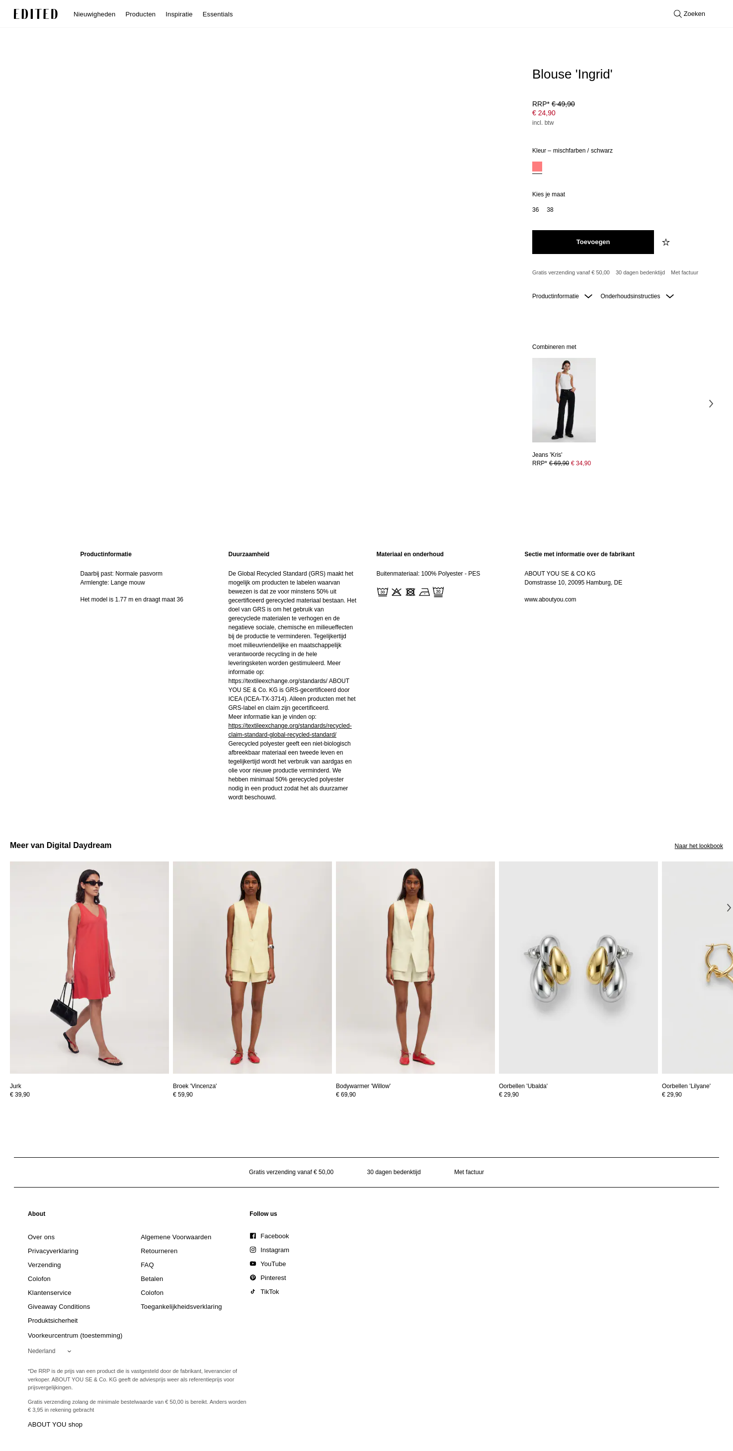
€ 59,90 (183, 1095)
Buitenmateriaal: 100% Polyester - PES (429, 573)
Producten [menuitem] (140, 14)
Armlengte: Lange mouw (113, 582)
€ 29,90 (509, 1095)
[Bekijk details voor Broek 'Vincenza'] (252, 967)
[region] (145, 676)
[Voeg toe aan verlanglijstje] (667, 242)
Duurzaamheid (249, 554)
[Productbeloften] (623, 273)
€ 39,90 (20, 1095)
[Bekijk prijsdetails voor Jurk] (89, 1095)
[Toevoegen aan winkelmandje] (593, 242)
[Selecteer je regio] (51, 1351)
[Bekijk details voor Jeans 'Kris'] (564, 400)
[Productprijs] (623, 114)
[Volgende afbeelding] (711, 404)
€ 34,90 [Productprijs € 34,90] (581, 463)
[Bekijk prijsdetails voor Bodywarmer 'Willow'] (415, 1095)
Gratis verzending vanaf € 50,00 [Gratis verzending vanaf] (571, 272)
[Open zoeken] (689, 14)
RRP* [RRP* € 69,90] (561, 463)
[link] (37, 1216)
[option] (537, 168)
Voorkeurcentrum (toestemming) (75, 1335)
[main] (367, 676)
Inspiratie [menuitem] (178, 14)
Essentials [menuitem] (218, 14)
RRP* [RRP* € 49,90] (553, 103)
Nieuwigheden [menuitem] (94, 14)
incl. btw (543, 122)
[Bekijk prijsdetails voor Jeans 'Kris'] (564, 463)
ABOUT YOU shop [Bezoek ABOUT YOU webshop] (55, 1424)
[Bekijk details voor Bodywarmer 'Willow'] (415, 967)
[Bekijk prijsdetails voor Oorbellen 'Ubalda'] (578, 1095)
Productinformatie (562, 296)
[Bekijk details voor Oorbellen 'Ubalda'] (578, 967)
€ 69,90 (346, 1095)
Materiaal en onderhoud (410, 554)
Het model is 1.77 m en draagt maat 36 (132, 599)
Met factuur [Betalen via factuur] (684, 272)
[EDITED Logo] (36, 14)
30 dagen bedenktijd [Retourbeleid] (640, 272)
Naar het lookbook (699, 846)
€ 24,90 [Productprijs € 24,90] (544, 112)
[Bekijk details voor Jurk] (89, 967)
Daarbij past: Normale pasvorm (122, 573)
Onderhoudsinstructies (636, 296)
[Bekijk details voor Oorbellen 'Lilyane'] (686, 1086)
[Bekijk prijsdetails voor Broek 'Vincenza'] (252, 1095)
